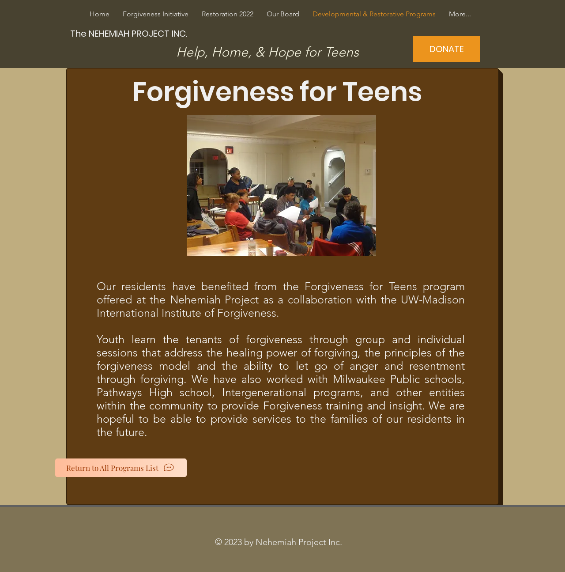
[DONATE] (446, 49)
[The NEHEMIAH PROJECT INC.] (129, 33)
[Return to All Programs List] (121, 467)
